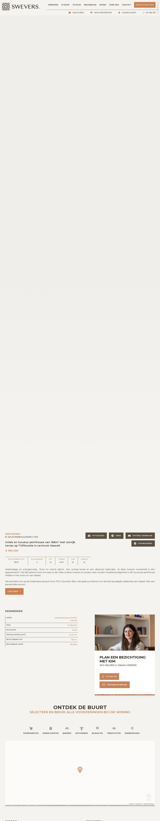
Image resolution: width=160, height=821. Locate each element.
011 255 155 (150, 12)
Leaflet (131, 804)
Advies (102, 5)
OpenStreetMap (149, 804)
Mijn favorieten (103, 12)
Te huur (77, 5)
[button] (14, 591)
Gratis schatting (145, 5)
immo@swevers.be (117, 685)
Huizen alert (128, 12)
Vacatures (78, 12)
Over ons (114, 5)
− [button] (149, 799)
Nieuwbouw (90, 5)
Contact (126, 5)
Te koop (65, 5)
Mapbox (139, 804)
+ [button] (149, 795)
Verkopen (53, 5)
